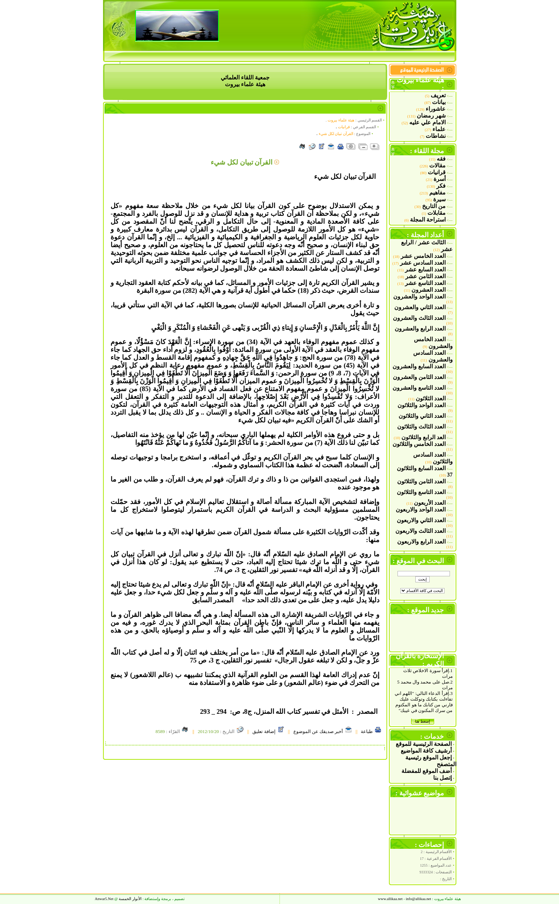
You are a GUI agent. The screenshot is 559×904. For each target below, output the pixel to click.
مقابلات (436, 213)
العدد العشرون (428, 290)
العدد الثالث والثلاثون (421, 427)
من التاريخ (434, 206)
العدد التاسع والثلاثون (421, 492)
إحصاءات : (429, 844)
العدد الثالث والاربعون (420, 531)
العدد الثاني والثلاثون (422, 416)
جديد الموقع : (425, 610)
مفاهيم (437, 192)
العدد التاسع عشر (425, 283)
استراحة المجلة (428, 220)
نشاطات (436, 136)
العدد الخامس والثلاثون (419, 444)
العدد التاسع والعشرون (419, 388)
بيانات (439, 102)
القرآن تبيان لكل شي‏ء (336, 134)
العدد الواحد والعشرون (419, 296)
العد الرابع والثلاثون (423, 437)
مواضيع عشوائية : (419, 793)
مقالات (437, 165)
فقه (441, 159)
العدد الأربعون (430, 503)
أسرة (440, 179)
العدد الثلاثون (431, 398)
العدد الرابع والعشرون (420, 329)
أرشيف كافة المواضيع (426, 751)
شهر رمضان (431, 116)
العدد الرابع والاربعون (421, 542)
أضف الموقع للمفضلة (426, 771)
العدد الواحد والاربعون (421, 509)
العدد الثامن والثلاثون (421, 481)
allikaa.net (418, 899)
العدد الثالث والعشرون (419, 318)
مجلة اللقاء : (427, 151)
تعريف (438, 95)
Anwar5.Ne (104, 899)
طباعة (371, 731)
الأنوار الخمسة (130, 899)
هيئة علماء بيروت (341, 120)
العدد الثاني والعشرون (420, 307)
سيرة (439, 199)
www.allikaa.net (390, 899)
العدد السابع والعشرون (419, 366)
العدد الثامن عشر (425, 276)
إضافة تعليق (268, 731)
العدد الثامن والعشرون (419, 377)
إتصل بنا (442, 778)
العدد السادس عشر (423, 263)
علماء (439, 129)
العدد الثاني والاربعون (421, 520)
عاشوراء (436, 109)
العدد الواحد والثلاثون (422, 405)
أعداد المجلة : (425, 235)
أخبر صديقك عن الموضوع (322, 731)
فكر (441, 186)
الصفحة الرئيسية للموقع (424, 744)
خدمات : (432, 736)
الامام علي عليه (427, 122)
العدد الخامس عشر (423, 256)
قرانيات (437, 172)
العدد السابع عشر (425, 269)
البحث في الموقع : (418, 561)
